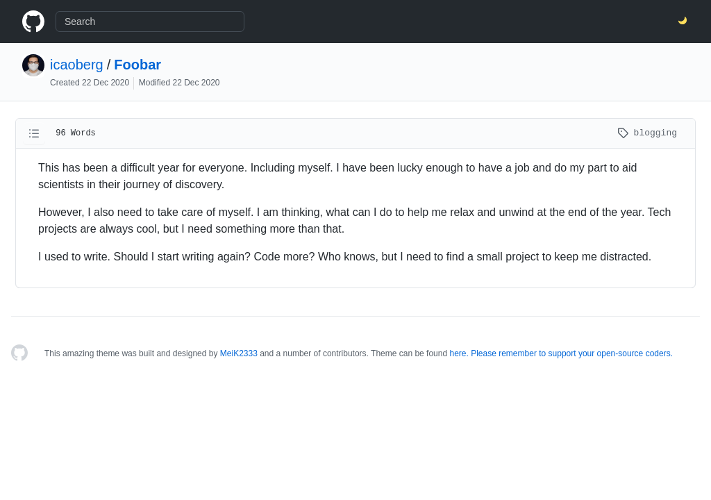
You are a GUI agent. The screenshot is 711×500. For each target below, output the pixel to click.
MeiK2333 (239, 353)
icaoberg (76, 64)
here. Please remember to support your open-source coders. (561, 353)
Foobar (137, 64)
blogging (647, 133)
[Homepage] (19, 353)
